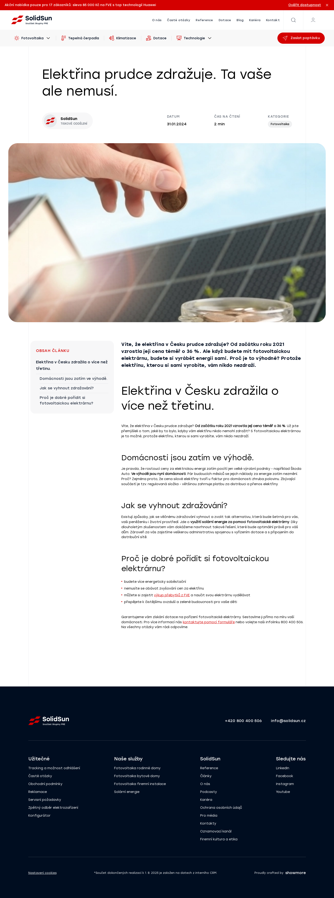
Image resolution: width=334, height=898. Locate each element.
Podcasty (208, 792)
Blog (240, 20)
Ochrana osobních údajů (221, 808)
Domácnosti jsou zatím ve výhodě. (73, 378)
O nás (156, 20)
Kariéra (254, 20)
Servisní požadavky (44, 800)
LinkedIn (282, 768)
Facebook (284, 776)
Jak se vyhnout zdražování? (67, 388)
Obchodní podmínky (45, 784)
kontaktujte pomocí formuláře (209, 622)
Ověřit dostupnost (304, 5)
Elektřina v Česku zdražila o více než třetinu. (72, 365)
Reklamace (37, 792)
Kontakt (273, 20)
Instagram (285, 784)
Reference (204, 20)
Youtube (283, 792)
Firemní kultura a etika (219, 839)
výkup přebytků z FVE (172, 595)
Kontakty (208, 823)
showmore (295, 873)
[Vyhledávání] (293, 20)
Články (206, 776)
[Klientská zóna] (313, 20)
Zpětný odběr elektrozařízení (53, 808)
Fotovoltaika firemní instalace (140, 784)
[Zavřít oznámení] (327, 5)
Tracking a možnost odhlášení (54, 768)
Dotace (225, 20)
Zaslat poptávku (301, 38)
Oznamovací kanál (215, 831)
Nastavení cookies (42, 873)
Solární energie (126, 792)
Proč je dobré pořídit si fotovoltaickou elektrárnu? (66, 400)
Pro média (208, 816)
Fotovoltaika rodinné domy (137, 768)
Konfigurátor (39, 816)
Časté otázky (178, 20)
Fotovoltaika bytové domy (137, 776)
